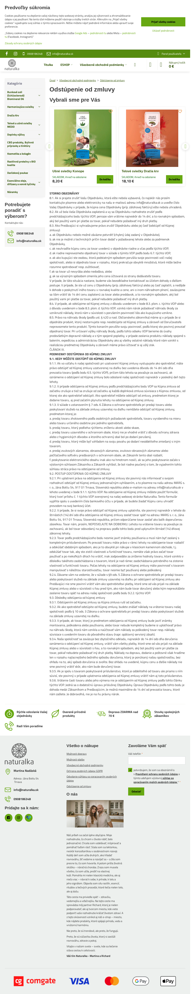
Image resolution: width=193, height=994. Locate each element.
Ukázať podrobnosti (163, 30)
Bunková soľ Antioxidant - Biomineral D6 (151, 171)
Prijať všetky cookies (163, 22)
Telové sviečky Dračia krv (71, 171)
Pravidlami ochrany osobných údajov (156, 774)
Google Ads (81, 33)
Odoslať (136, 791)
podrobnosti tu (98, 33)
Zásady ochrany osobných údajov (23, 43)
